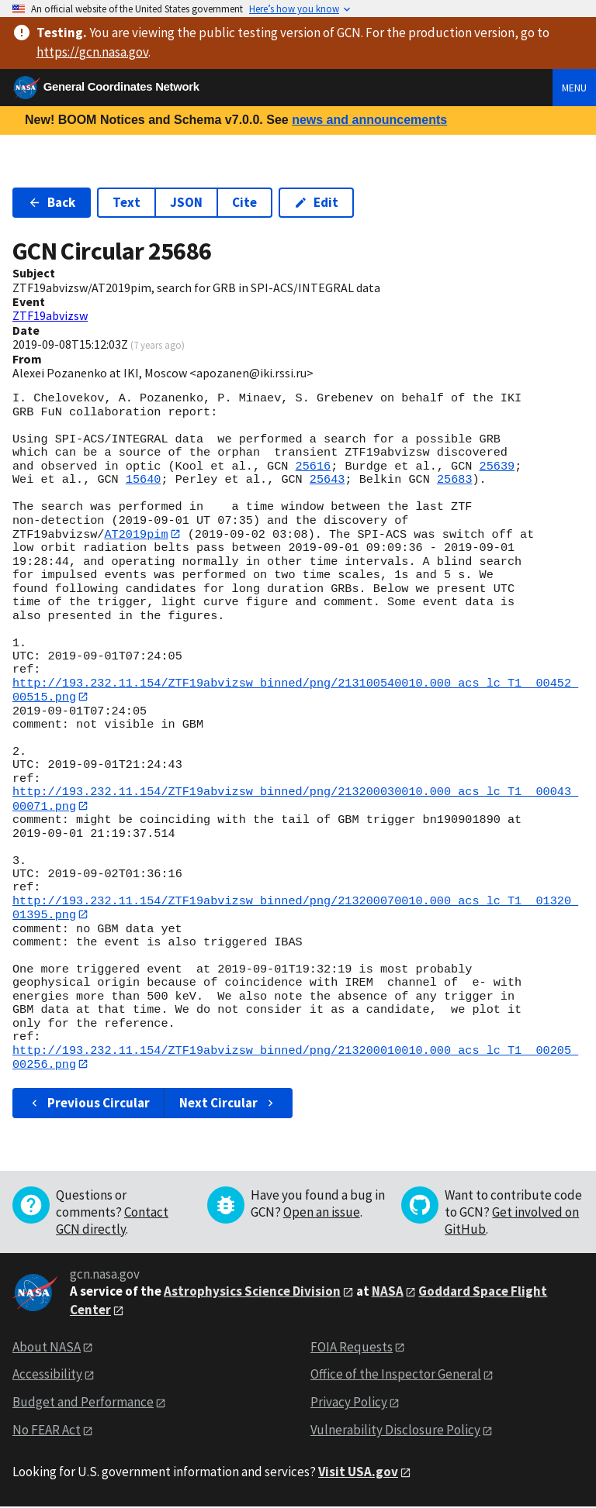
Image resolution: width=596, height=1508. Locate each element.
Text (126, 202)
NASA (388, 1292)
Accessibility (47, 1376)
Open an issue (321, 1213)
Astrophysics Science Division (252, 1292)
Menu (574, 88)
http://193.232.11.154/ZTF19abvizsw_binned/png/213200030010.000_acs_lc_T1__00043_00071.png (295, 799)
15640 (143, 479)
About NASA (46, 1348)
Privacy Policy (348, 1403)
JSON (186, 202)
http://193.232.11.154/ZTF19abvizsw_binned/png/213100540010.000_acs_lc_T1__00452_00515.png (295, 690)
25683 (455, 479)
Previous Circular (89, 1104)
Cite (244, 202)
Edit (316, 202)
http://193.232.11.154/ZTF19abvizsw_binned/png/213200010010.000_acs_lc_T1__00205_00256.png (295, 1059)
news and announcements (369, 119)
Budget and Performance (83, 1403)
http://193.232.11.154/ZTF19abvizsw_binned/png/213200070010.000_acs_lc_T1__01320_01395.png (295, 908)
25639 (497, 466)
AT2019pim (136, 534)
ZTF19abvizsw (50, 315)
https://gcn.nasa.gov (92, 51)
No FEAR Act (46, 1431)
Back (51, 202)
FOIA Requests (351, 1348)
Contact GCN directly (112, 1222)
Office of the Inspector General (395, 1376)
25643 (327, 479)
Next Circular (228, 1104)
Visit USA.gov (358, 1473)
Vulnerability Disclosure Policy (395, 1431)
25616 (313, 466)
